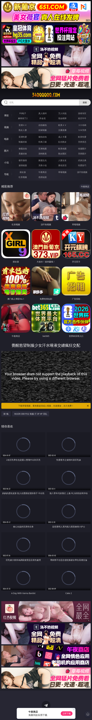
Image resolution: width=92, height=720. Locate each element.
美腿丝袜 (23, 153)
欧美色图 (62, 148)
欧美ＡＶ (62, 125)
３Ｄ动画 (82, 125)
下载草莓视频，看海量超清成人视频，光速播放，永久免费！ (53, 406)
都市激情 (23, 160)
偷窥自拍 (23, 148)
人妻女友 (62, 160)
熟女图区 (62, 153)
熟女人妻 (23, 130)
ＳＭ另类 (82, 130)
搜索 (85, 102)
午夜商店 (42, 172)
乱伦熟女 (62, 141)
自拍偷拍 (42, 125)
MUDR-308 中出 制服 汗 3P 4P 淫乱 (30, 413)
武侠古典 (82, 160)
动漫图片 (82, 148)
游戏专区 (82, 113)
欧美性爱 (82, 136)
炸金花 (42, 118)
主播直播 (62, 130)
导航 (6, 174)
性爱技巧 (82, 165)
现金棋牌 (62, 118)
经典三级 (42, 141)
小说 (6, 162)
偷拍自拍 (42, 136)
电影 (6, 139)
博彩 (6, 115)
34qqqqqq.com (46, 95)
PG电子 (22, 113)
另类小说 (42, 165)
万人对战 (62, 113)
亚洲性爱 (23, 136)
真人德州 (42, 113)
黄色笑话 (62, 165)
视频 (6, 127)
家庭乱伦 (42, 160)
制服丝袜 (23, 141)
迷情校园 (23, 165)
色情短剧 (42, 177)
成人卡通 (62, 136)
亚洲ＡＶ (23, 125)
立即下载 (67, 713)
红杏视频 (23, 177)
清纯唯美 (42, 153)
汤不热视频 (82, 172)
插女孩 (23, 172)
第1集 (6, 413)
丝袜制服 (42, 130)
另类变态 (82, 141)
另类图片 (82, 153)
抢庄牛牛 (82, 118)
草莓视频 (62, 172)
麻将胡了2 (22, 118)
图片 (6, 150)
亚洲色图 (42, 148)
